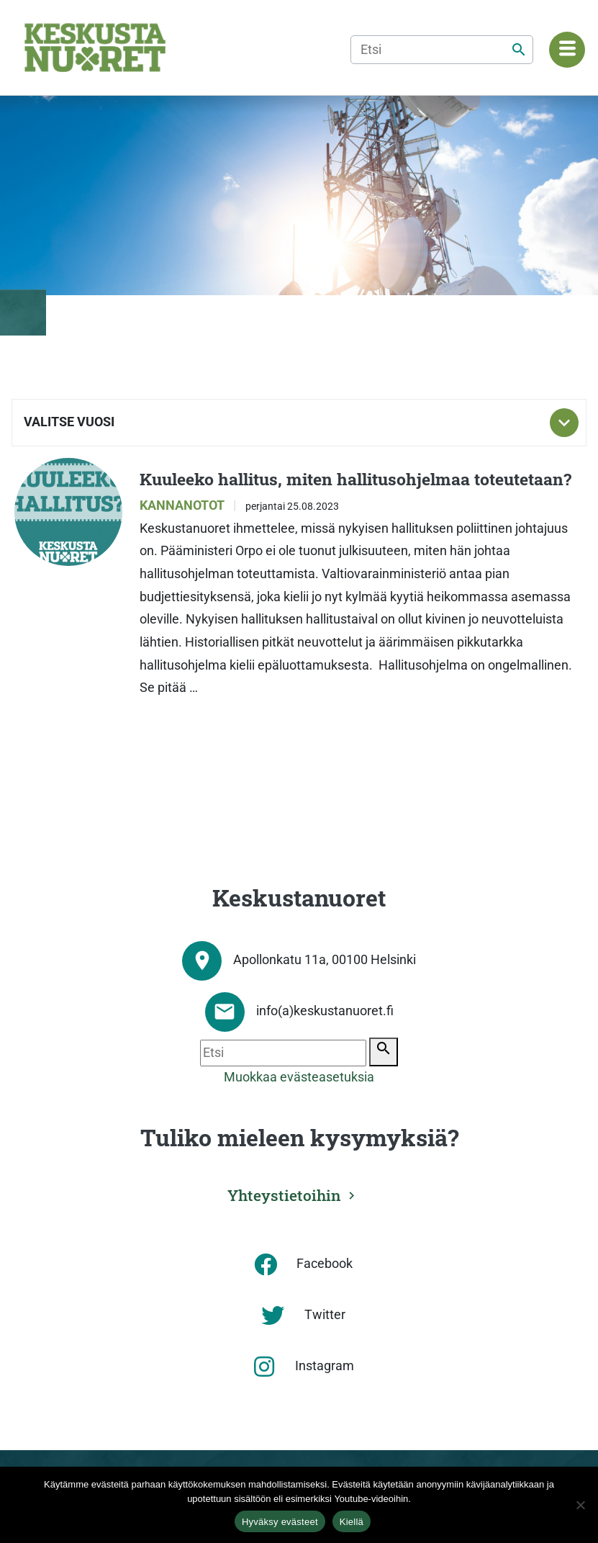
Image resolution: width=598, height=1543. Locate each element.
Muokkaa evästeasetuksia (299, 1077)
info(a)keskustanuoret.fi (325, 1011)
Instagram (324, 1366)
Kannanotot (183, 505)
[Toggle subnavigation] (564, 422)
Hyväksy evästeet (280, 1521)
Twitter (324, 1315)
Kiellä (351, 1521)
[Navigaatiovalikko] (567, 50)
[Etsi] (441, 49)
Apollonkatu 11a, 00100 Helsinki (324, 960)
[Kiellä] (580, 1505)
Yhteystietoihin (284, 1195)
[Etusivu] (95, 48)
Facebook (324, 1263)
